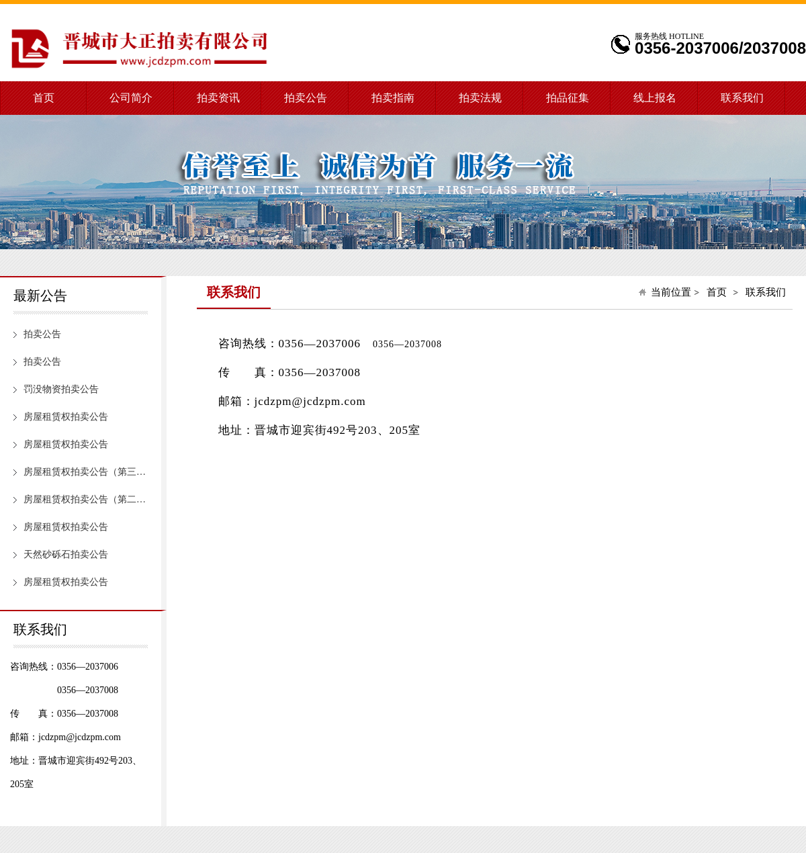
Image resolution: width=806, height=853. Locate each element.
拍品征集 (567, 97)
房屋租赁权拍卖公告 (66, 417)
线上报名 (654, 97)
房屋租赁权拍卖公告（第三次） (88, 472)
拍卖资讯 (218, 97)
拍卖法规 (480, 97)
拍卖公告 (305, 97)
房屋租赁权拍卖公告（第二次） (88, 499)
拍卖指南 (392, 97)
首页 (43, 97)
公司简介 (130, 97)
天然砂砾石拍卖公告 (66, 554)
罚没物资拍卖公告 (61, 389)
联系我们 (742, 97)
